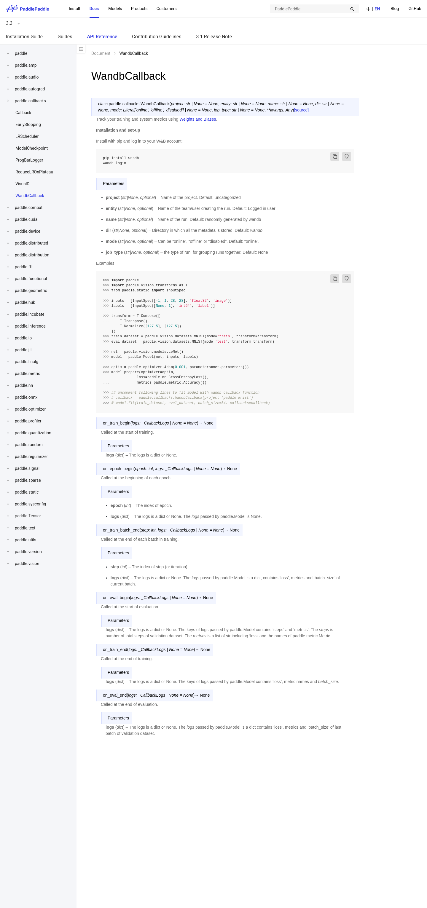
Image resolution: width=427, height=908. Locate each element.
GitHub (415, 8)
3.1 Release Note (214, 36)
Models (115, 8)
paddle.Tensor (28, 515)
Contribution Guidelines (156, 36)
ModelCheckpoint (31, 148)
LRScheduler (27, 136)
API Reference (102, 36)
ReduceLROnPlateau (34, 172)
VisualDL (23, 183)
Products (139, 8)
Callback (23, 112)
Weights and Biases (197, 119)
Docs (94, 8)
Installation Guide (24, 36)
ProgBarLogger (29, 160)
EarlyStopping (28, 124)
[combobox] (314, 9)
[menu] (406, 8)
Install (74, 8)
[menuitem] (395, 9)
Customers (167, 8)
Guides (65, 36)
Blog (395, 8)
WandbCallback (29, 195)
